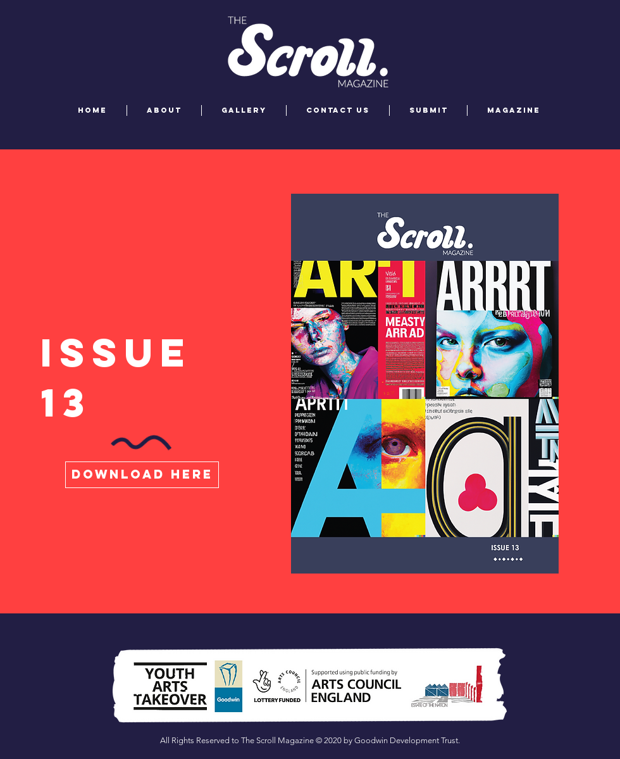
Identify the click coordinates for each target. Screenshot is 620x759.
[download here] (142, 474)
